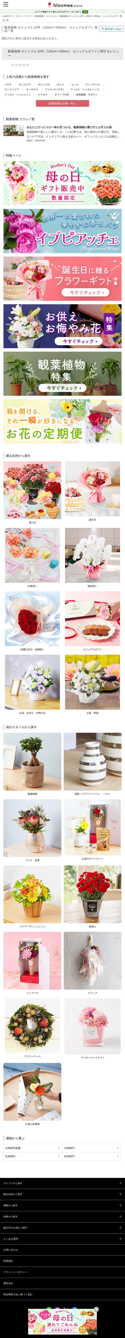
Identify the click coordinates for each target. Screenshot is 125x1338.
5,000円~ (10, 1156)
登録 (85, 12)
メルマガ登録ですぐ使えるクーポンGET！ (58, 12)
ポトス (60, 84)
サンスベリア (11, 89)
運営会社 (8, 1283)
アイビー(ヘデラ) (54, 89)
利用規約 (8, 1261)
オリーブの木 (62, 94)
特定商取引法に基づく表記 (17, 1294)
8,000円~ (70, 1156)
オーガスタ (32, 89)
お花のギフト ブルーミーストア (18, 16)
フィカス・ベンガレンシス (84, 89)
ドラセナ (43, 94)
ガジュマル (51, 16)
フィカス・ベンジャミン (17, 94)
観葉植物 (39, 16)
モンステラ (25, 84)
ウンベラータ (92, 84)
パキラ (8, 84)
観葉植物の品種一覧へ (62, 103)
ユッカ (74, 84)
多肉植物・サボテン (87, 94)
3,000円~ (70, 1148)
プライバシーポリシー (15, 1272)
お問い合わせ (10, 1249)
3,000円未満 (12, 1148)
